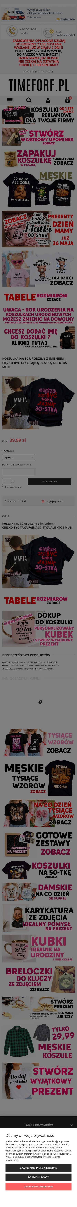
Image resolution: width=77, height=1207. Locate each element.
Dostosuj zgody (38, 1177)
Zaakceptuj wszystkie (38, 1186)
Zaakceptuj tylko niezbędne (38, 1168)
